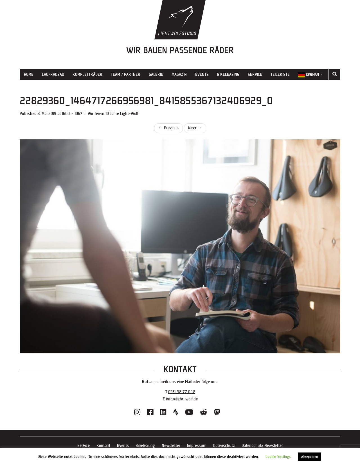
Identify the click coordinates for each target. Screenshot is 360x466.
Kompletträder (87, 74)
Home (28, 74)
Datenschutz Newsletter (262, 445)
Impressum (196, 445)
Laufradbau (53, 74)
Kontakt (103, 445)
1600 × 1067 (72, 114)
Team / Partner (125, 74)
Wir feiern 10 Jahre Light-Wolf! (113, 114)
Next (195, 128)
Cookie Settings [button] (278, 457)
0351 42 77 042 (181, 392)
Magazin (179, 74)
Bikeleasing (228, 74)
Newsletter (171, 445)
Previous (168, 128)
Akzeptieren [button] (309, 457)
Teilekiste (280, 74)
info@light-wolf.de (182, 399)
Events (202, 74)
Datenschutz (224, 445)
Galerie (156, 74)
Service (255, 74)
